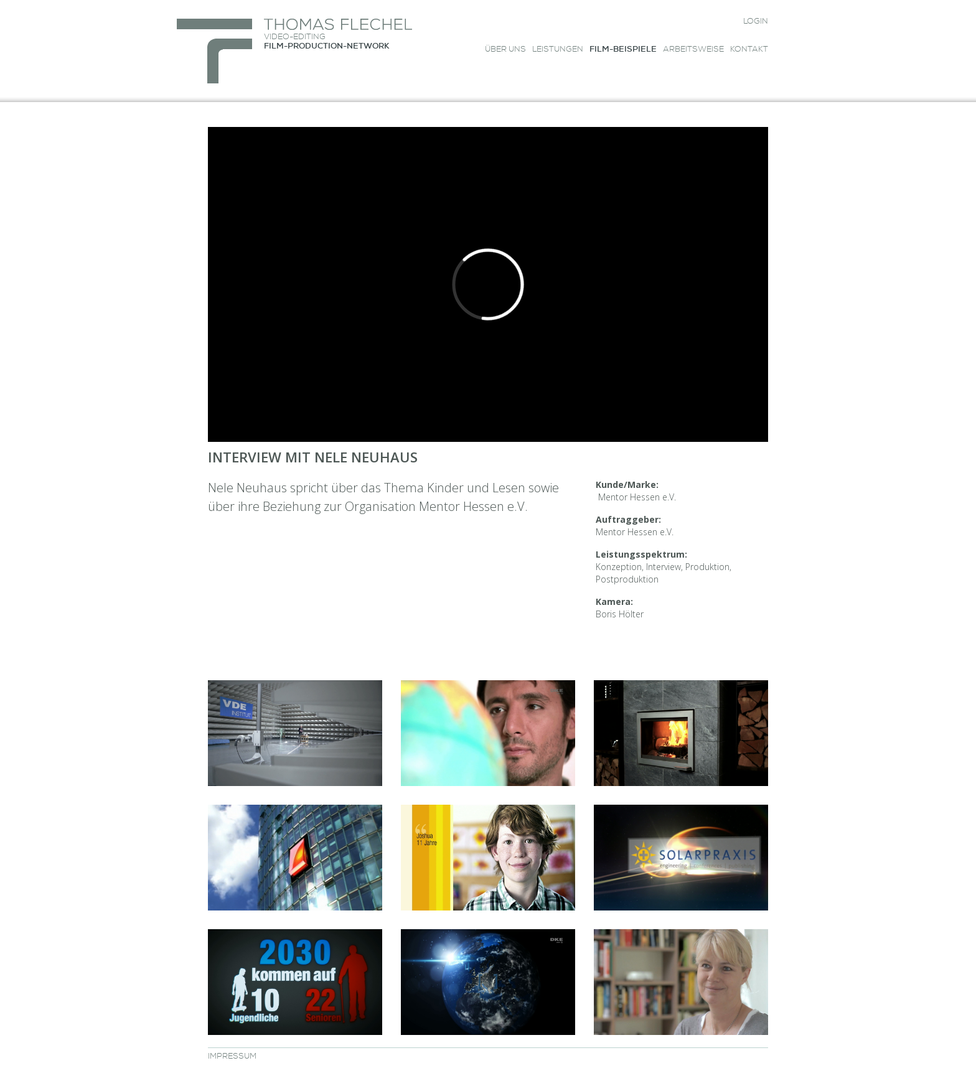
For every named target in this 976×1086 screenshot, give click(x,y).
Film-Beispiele (623, 50)
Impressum (232, 1057)
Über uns (505, 50)
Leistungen (557, 50)
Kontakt (749, 50)
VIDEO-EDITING (295, 38)
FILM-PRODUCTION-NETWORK (326, 47)
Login (755, 22)
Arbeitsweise (693, 50)
